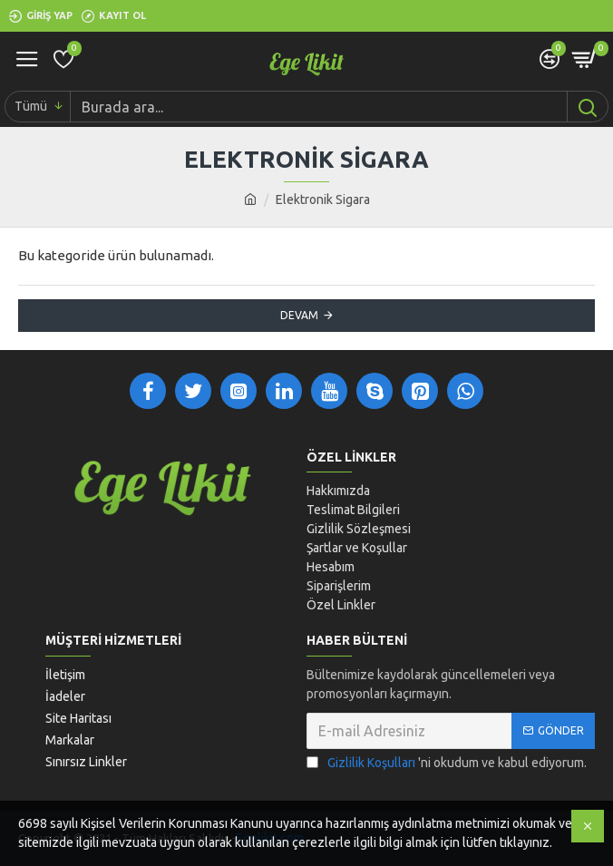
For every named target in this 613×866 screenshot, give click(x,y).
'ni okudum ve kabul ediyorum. (446, 763)
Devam (299, 315)
